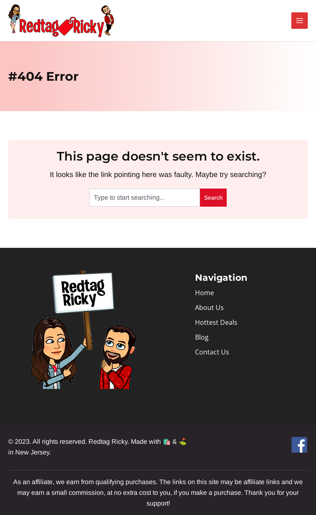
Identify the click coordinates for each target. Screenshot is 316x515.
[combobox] (144, 198)
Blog (202, 337)
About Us (209, 307)
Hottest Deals (216, 322)
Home (204, 292)
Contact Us (212, 352)
